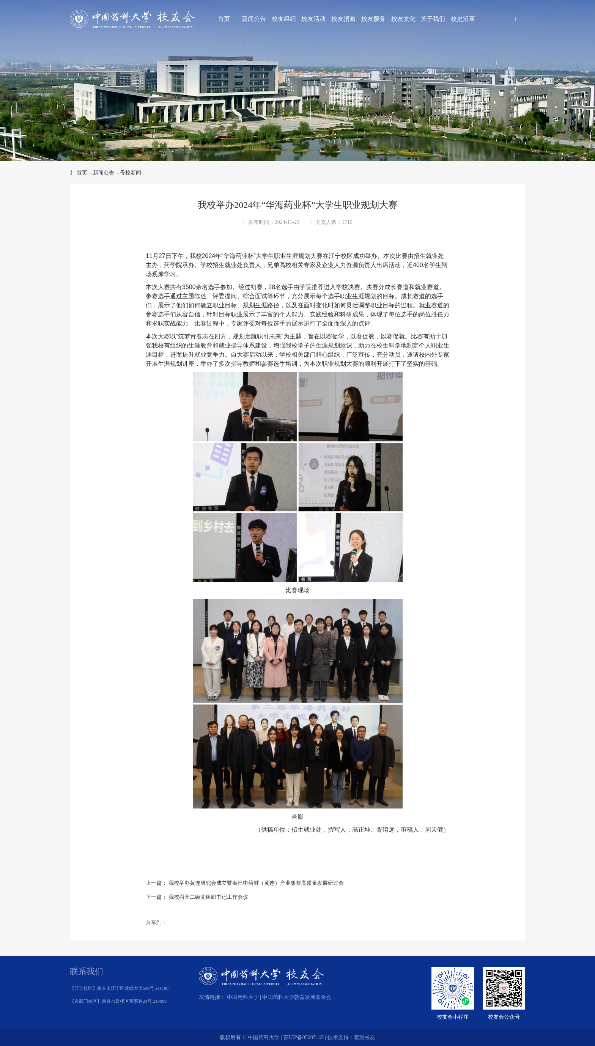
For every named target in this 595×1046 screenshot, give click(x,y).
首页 (224, 19)
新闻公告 (254, 19)
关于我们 (433, 19)
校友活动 (313, 19)
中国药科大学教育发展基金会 (296, 997)
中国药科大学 (243, 997)
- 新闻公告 (102, 173)
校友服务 (373, 19)
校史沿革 (463, 19)
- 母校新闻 (129, 173)
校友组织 (284, 19)
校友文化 (403, 19)
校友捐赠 (343, 19)
